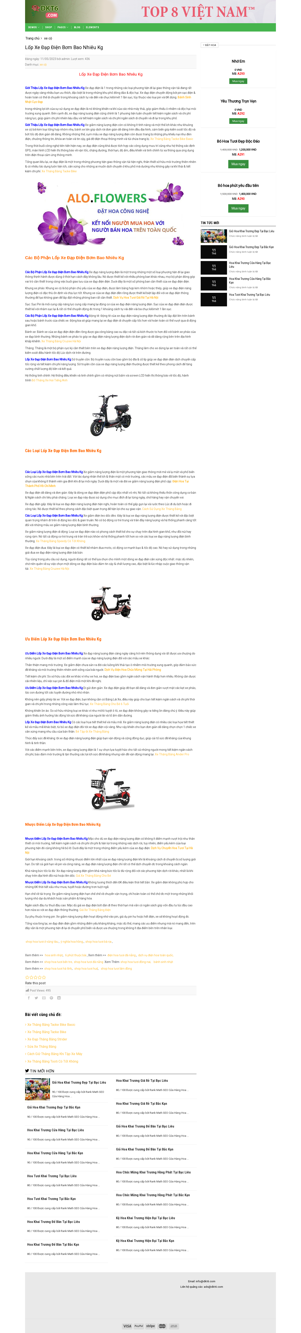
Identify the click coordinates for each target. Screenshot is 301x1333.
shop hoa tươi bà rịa (98, 941)
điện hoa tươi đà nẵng (121, 955)
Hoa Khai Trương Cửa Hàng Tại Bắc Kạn (250, 280)
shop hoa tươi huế (86, 968)
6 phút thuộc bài (75, 955)
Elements (92, 27)
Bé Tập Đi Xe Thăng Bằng (92, 731)
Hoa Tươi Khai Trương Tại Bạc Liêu (249, 295)
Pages (63, 27)
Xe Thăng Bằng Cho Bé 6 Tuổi (109, 704)
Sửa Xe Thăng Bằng (41, 1047)
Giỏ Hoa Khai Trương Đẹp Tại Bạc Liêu (251, 231)
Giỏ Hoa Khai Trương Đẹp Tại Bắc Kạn (251, 247)
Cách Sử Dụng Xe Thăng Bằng (162, 509)
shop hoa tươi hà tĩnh (58, 968)
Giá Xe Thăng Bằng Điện (95, 910)
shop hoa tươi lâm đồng (117, 968)
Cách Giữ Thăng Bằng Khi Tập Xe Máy (54, 1054)
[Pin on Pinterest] (51, 998)
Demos (34, 27)
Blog (77, 27)
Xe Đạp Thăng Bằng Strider (47, 1039)
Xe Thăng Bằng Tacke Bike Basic (171, 139)
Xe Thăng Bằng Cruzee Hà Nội (61, 341)
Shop (48, 27)
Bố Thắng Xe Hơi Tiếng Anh (50, 380)
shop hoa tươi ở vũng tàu (42, 941)
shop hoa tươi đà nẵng (88, 962)
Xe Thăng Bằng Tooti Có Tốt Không (52, 1061)
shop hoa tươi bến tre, (58, 962)
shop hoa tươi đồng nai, (136, 962)
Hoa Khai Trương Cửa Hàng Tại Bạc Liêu (250, 265)
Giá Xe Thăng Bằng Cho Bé (93, 875)
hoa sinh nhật (53, 955)
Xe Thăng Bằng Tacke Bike (59, 171)
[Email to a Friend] (44, 998)
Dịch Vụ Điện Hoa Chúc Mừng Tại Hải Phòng (133, 669)
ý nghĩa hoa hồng (72, 941)
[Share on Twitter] (36, 998)
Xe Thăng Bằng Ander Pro (172, 754)
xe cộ (43, 64)
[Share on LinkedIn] (59, 998)
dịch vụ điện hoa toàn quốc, (155, 955)
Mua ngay (238, 81)
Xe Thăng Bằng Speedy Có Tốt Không (60, 541)
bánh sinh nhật (163, 962)
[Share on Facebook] (29, 998)
